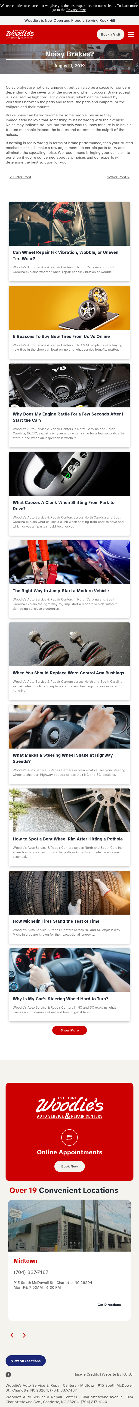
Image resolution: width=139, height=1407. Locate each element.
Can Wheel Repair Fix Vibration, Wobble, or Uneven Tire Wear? (65, 255)
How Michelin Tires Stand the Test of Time (56, 921)
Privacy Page (76, 10)
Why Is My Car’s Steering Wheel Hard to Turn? (60, 998)
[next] (24, 1335)
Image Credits (87, 1374)
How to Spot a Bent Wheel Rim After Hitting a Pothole (68, 839)
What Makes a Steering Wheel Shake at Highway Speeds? (63, 758)
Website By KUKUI (117, 1374)
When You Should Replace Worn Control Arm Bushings (68, 673)
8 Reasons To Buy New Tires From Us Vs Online (61, 336)
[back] (12, 1335)
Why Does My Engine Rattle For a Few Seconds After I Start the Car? (68, 417)
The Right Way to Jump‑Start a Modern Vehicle (61, 590)
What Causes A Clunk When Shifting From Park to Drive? (63, 505)
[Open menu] (131, 34)
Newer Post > (118, 177)
